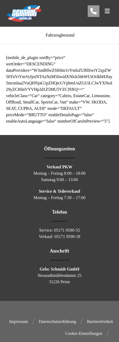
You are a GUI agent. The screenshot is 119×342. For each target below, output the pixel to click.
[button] (107, 11)
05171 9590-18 (67, 236)
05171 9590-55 (67, 230)
